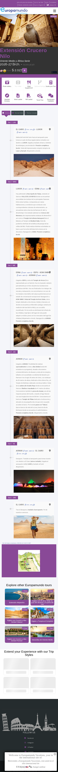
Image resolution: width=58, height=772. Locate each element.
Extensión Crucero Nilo (23, 53)
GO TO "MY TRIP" (38, 2)
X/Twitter (29, 742)
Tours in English (39, 5)
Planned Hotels (17, 113)
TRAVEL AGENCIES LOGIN (24, 5)
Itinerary (6, 113)
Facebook (29, 733)
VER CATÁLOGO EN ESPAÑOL (22, 2)
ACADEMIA (53, 2)
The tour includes (31, 113)
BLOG (46, 2)
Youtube (29, 747)
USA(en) (52, 5)
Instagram (29, 738)
